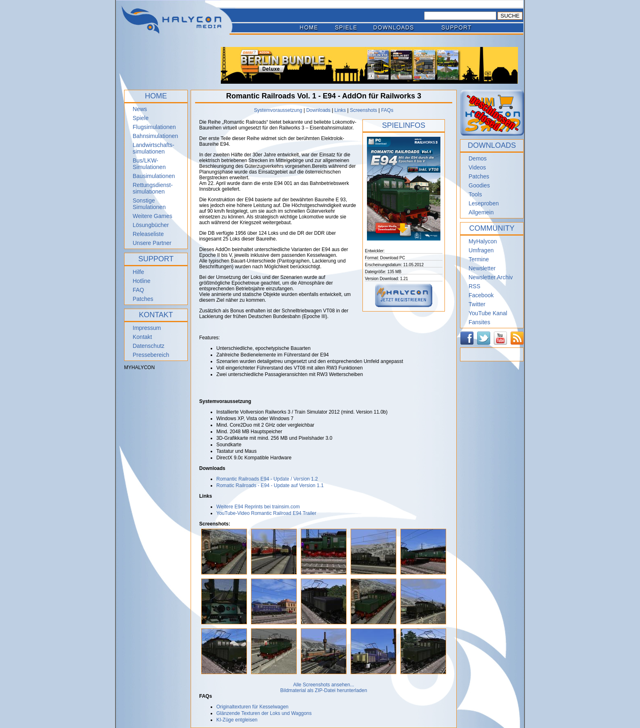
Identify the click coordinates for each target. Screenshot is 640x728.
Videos (477, 167)
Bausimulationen (154, 176)
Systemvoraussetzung (278, 110)
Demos (478, 158)
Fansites (479, 322)
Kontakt (142, 337)
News (140, 109)
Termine (479, 259)
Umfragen (481, 250)
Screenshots (363, 110)
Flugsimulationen (154, 127)
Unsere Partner (152, 243)
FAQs (387, 110)
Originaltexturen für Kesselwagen (252, 707)
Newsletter (482, 268)
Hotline (142, 281)
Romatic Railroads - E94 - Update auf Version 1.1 (270, 485)
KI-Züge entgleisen (237, 720)
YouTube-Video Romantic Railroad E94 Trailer (266, 513)
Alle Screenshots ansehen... (323, 685)
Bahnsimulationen (155, 136)
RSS (474, 286)
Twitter (477, 304)
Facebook (481, 295)
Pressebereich (151, 355)
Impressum (147, 328)
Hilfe (138, 272)
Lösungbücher (151, 225)
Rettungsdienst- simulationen (153, 188)
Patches (143, 299)
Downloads (318, 110)
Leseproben (484, 203)
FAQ (138, 290)
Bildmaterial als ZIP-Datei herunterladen (323, 690)
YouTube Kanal (488, 313)
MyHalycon (483, 241)
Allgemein (481, 212)
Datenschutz (148, 346)
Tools (475, 194)
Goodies (479, 185)
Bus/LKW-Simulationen (149, 163)
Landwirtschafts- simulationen (153, 148)
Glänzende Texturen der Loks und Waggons (263, 713)
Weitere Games (152, 216)
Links (340, 110)
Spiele (141, 118)
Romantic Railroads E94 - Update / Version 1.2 (267, 479)
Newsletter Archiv (491, 277)
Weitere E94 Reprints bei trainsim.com (258, 507)
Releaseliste (148, 234)
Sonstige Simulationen (149, 203)
